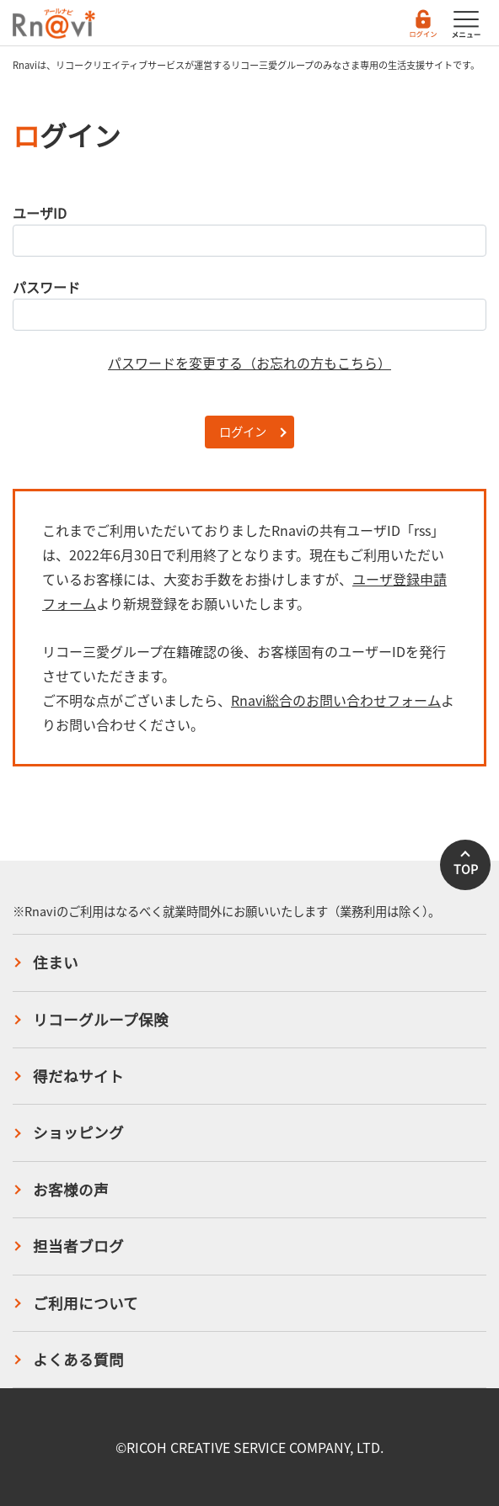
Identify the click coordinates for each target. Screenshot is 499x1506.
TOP (465, 869)
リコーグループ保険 (101, 1020)
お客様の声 (71, 1190)
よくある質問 (78, 1360)
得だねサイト (78, 1076)
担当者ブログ (78, 1246)
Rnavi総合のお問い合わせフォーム (336, 700)
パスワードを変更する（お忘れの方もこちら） (249, 363)
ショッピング (78, 1132)
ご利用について (85, 1303)
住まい (55, 962)
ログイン (242, 431)
